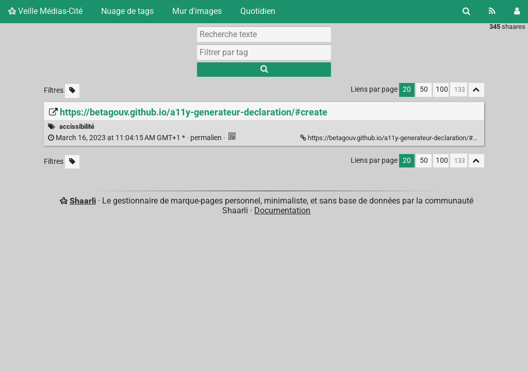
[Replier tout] (476, 90)
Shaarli (83, 201)
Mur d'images (197, 11)
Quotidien (257, 11)
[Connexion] (517, 11)
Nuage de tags (127, 11)
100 (442, 89)
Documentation (282, 210)
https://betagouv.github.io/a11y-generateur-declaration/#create (396, 138)
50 (424, 89)
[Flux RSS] (492, 11)
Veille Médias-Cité (45, 11)
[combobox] (264, 52)
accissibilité (76, 126)
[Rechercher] (466, 11)
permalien (135, 137)
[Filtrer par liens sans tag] (72, 91)
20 (407, 89)
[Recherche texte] (264, 34)
